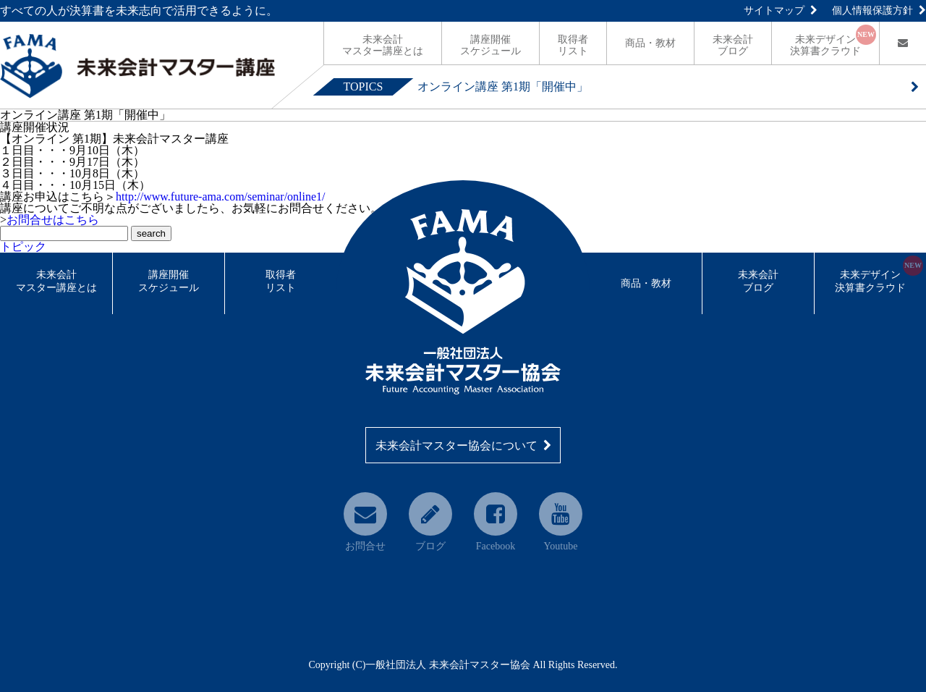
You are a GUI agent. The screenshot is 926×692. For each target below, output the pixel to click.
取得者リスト (281, 281)
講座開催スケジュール (168, 281)
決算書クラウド (833, 40)
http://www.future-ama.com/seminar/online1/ (221, 196)
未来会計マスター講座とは (56, 281)
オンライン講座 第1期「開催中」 (502, 86)
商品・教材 (650, 43)
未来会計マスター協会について (463, 445)
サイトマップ (780, 10)
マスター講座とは (382, 45)
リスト (573, 45)
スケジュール (490, 45)
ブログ (733, 45)
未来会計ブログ (758, 281)
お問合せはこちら (53, 220)
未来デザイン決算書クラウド (879, 281)
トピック (23, 246)
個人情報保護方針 (879, 10)
